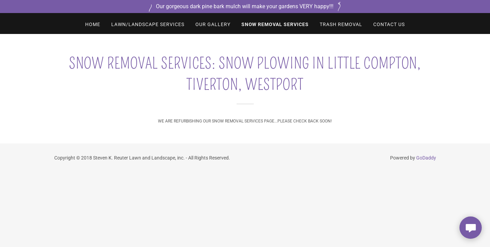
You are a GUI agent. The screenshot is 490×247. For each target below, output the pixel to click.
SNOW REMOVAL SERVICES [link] (275, 24)
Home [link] (92, 24)
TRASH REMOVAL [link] (341, 24)
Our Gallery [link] (212, 24)
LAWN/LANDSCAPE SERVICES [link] (147, 24)
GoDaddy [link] (426, 158)
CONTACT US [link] (389, 24)
